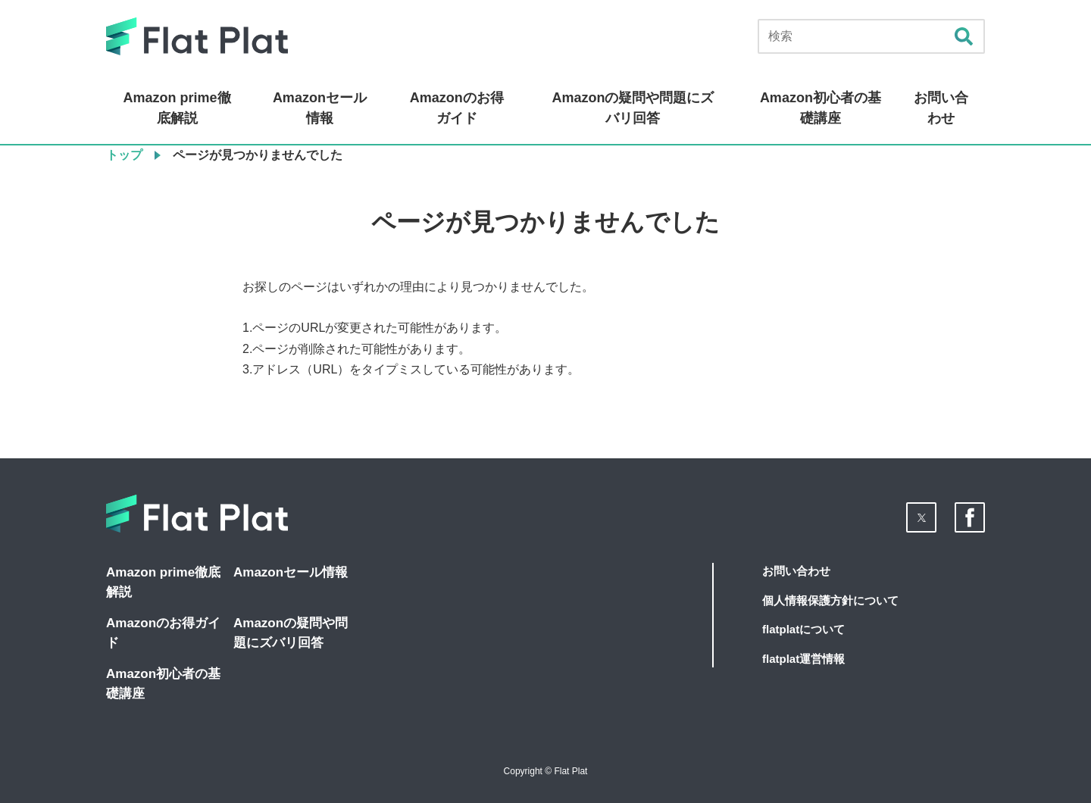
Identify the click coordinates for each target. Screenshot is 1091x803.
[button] (921, 517)
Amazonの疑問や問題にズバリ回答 (633, 108)
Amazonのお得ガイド (457, 108)
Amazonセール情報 (320, 108)
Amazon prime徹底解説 (177, 108)
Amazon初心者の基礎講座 (820, 108)
